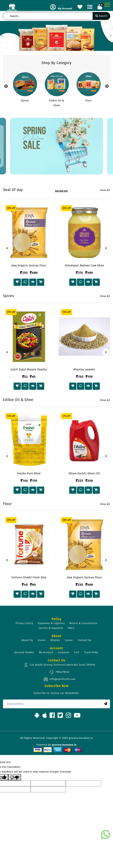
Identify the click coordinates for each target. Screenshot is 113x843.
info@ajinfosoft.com (60, 679)
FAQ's (71, 627)
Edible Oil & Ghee (56, 103)
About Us (27, 640)
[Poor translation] (14, 777)
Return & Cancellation (83, 623)
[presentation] (7, 248)
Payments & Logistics (51, 623)
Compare (63, 652)
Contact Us (84, 640)
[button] (2, 36)
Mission (55, 640)
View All (105, 190)
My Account (46, 652)
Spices (25, 100)
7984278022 (59, 672)
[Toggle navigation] (107, 5)
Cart (76, 652)
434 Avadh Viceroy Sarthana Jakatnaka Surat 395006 (59, 665)
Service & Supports (51, 627)
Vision (42, 640)
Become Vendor (24, 652)
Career (69, 640)
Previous (6, 86)
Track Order (91, 652)
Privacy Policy (24, 623)
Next (107, 86)
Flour (88, 100)
